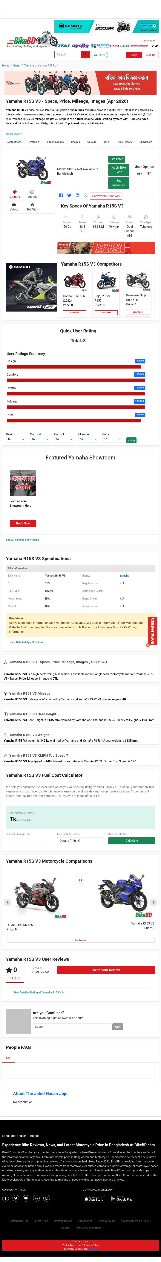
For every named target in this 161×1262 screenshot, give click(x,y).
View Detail (74, 313)
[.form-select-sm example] (16, 439)
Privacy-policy (106, 1221)
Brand (16, 65)
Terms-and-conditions (88, 1228)
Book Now (23, 523)
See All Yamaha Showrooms (22, 539)
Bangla (34, 1136)
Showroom (145, 141)
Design (11, 361)
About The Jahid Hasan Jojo (40, 1093)
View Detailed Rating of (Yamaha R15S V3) (38, 992)
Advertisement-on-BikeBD (136, 1221)
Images (75, 141)
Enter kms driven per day (18, 834)
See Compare (80, 940)
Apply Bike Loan (119, 170)
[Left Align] (85, 54)
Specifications (55, 141)
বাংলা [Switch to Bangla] (99, 54)
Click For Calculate (117, 834)
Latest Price (41, 1221)
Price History (124, 141)
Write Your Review (106, 970)
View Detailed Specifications (26, 642)
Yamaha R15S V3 (142, 923)
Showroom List (19, 1221)
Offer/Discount (63, 1221)
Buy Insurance (118, 183)
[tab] (15, 194)
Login (134, 54)
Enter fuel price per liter (68, 834)
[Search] (67, 54)
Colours (91, 141)
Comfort (12, 374)
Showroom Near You (106, 196)
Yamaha (29, 65)
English (22, 1136)
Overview (34, 141)
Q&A (106, 141)
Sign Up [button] (150, 54)
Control (11, 388)
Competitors (14, 141)
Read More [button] (14, 134)
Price (10, 415)
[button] (138, 173)
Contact (64, 1228)
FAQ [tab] (8, 1058)
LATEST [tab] (15, 978)
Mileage (12, 401)
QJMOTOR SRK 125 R (21, 925)
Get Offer (117, 159)
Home (5, 65)
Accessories (85, 1221)
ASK (118, 1027)
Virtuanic (93, 1248)
